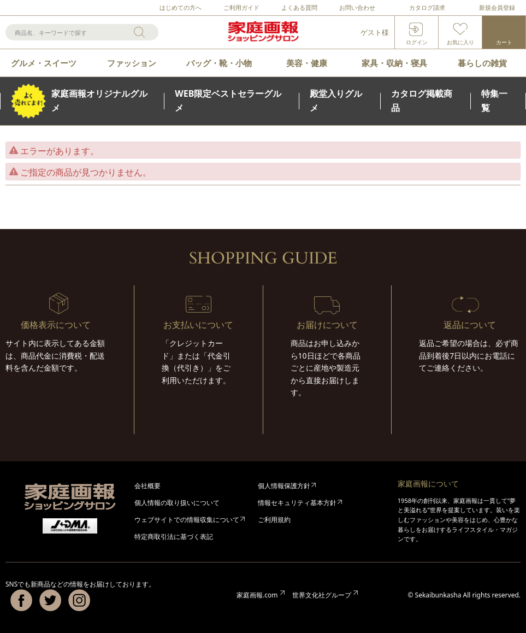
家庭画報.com (257, 595)
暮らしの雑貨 (482, 62)
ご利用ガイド (241, 7)
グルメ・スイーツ (43, 62)
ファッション (131, 62)
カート (504, 42)
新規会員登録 (497, 7)
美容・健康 (306, 62)
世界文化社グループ (321, 595)
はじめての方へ (180, 7)
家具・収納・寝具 (394, 62)
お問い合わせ (357, 7)
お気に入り (460, 42)
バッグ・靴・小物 (219, 62)
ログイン (417, 42)
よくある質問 (299, 7)
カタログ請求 (427, 7)
